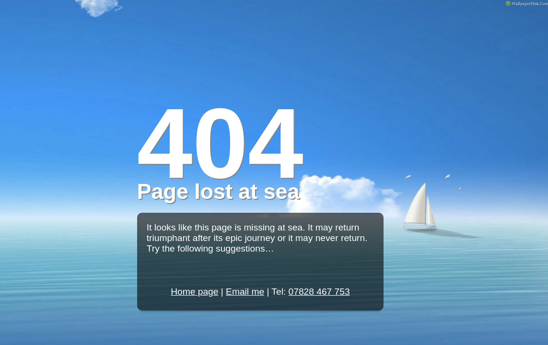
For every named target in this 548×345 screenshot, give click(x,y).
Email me (245, 292)
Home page (194, 292)
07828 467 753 (319, 292)
